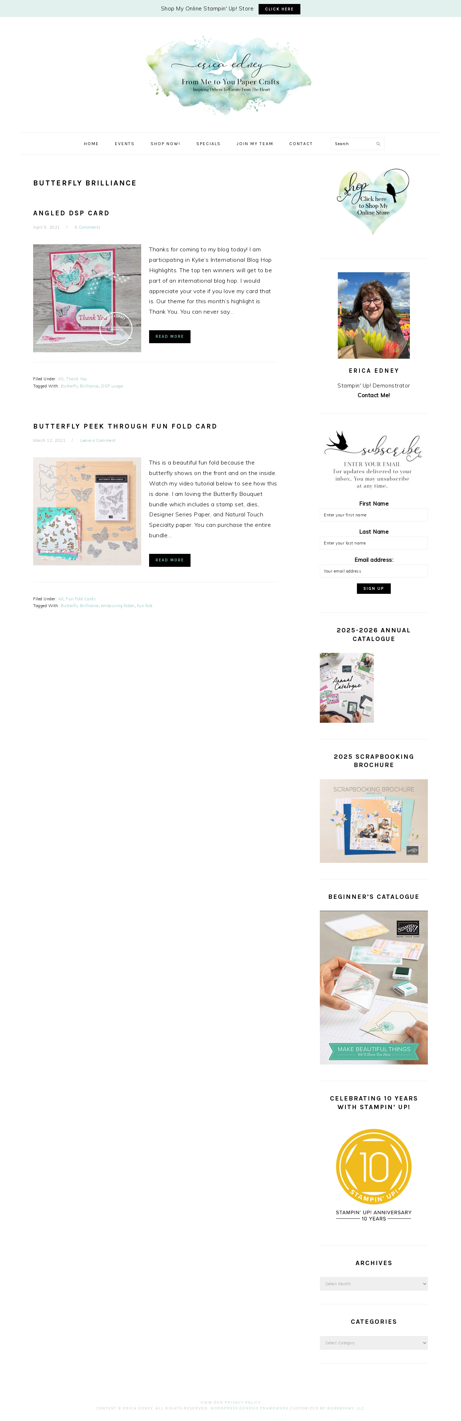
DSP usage (112, 386)
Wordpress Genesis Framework (249, 1408)
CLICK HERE (279, 9)
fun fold (145, 605)
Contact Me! (374, 395)
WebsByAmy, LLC (345, 1408)
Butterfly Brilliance (80, 386)
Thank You (76, 378)
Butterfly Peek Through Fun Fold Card (125, 426)
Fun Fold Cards (81, 598)
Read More (170, 336)
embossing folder (118, 605)
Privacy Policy (243, 1402)
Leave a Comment (98, 440)
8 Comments (88, 227)
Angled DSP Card (71, 213)
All (61, 378)
